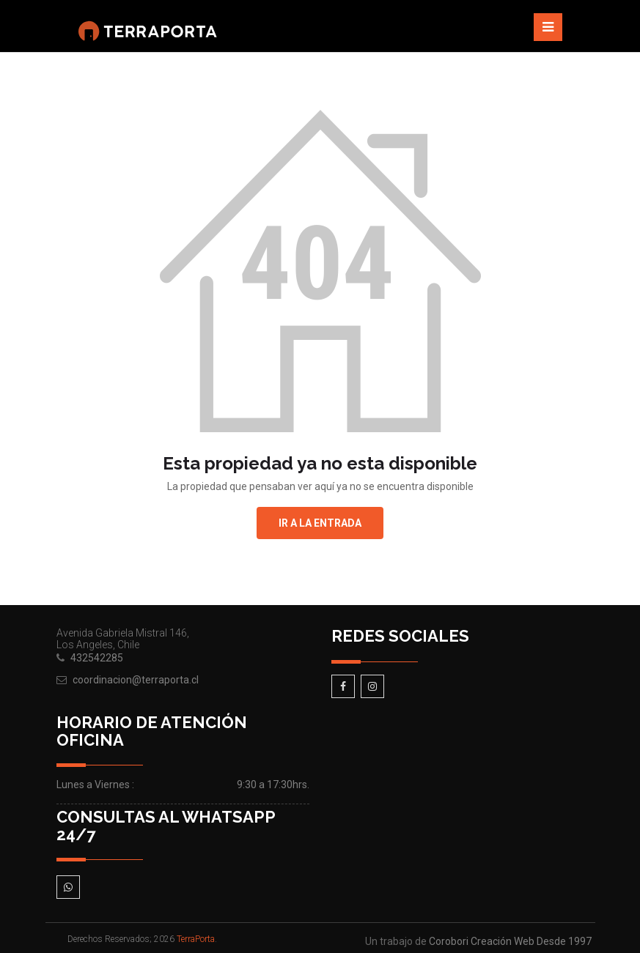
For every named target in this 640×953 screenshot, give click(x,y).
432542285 (96, 658)
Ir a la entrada (320, 523)
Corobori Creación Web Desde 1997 (510, 941)
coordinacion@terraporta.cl (136, 680)
